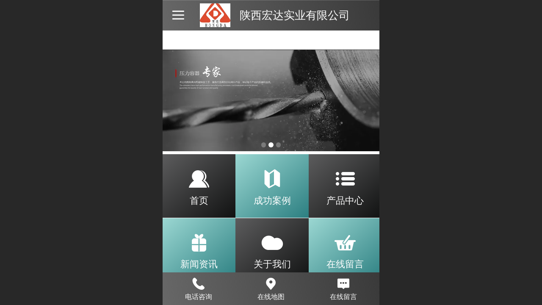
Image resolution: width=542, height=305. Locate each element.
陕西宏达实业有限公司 (295, 15)
